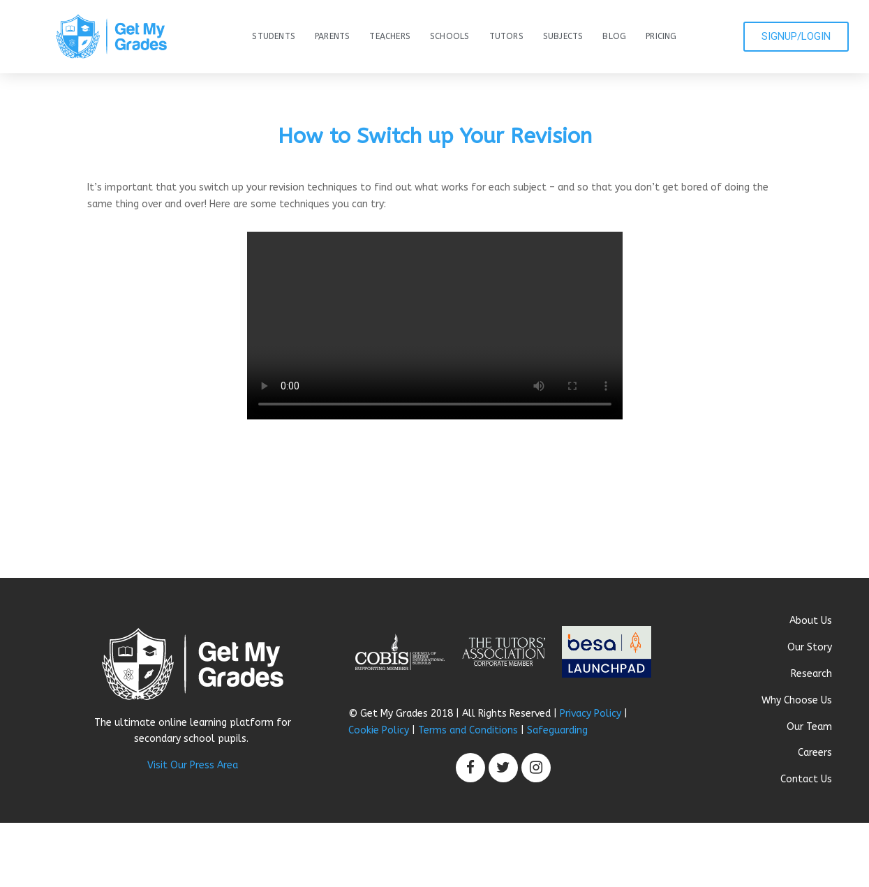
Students (273, 36)
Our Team (809, 727)
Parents (332, 36)
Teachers (389, 36)
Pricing (661, 36)
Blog (614, 36)
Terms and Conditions (468, 730)
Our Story (809, 647)
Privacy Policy (590, 714)
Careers (815, 753)
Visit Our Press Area (192, 765)
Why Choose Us (797, 700)
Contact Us (806, 779)
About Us (810, 621)
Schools (449, 36)
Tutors (506, 36)
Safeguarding (557, 730)
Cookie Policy (378, 730)
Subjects (563, 36)
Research (811, 674)
